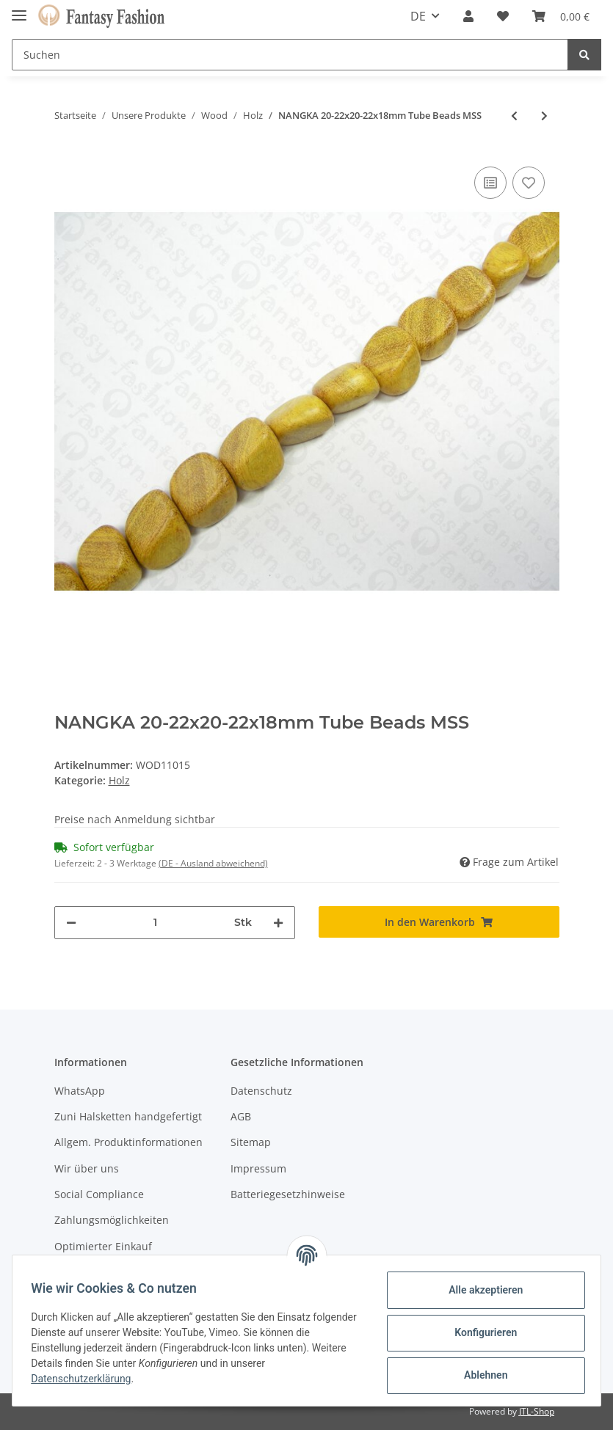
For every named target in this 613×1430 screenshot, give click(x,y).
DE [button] (418, 16)
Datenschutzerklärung (86, 1379)
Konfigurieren (480, 1332)
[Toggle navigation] (19, 9)
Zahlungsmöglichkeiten (111, 1220)
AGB (241, 1116)
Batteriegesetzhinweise (288, 1194)
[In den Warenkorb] (439, 922)
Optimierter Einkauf (103, 1246)
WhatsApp (79, 1091)
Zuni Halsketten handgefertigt (128, 1116)
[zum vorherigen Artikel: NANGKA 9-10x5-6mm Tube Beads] (514, 115)
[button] (468, 16)
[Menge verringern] (71, 922)
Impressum (258, 1168)
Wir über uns (86, 1168)
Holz (119, 780)
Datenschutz (261, 1091)
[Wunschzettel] (502, 16)
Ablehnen (480, 1375)
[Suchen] (290, 54)
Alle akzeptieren (480, 1290)
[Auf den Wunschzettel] (528, 183)
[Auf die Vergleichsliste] (490, 183)
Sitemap (251, 1142)
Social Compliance (99, 1194)
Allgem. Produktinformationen (128, 1142)
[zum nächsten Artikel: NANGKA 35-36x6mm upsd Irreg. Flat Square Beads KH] (544, 115)
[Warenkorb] (560, 16)
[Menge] (155, 922)
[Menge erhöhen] (278, 922)
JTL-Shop (536, 1411)
